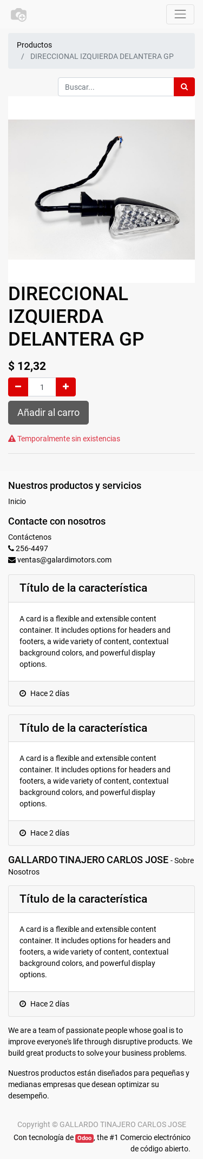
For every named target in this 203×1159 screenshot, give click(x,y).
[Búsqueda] (184, 86)
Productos (34, 45)
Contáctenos (29, 537)
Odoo (84, 1138)
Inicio (17, 501)
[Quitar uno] (18, 386)
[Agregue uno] (66, 386)
